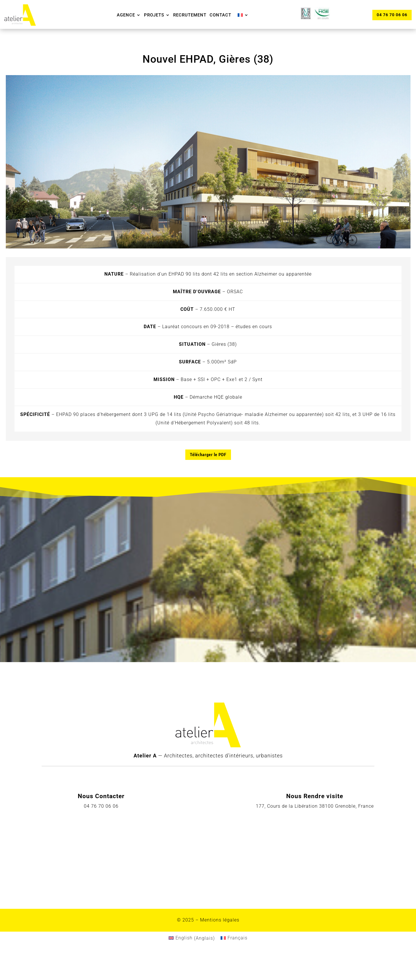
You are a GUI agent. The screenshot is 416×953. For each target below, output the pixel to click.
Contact (220, 15)
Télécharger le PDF (208, 454)
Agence (126, 15)
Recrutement (189, 15)
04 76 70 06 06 (391, 14)
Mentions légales (219, 920)
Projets (154, 15)
